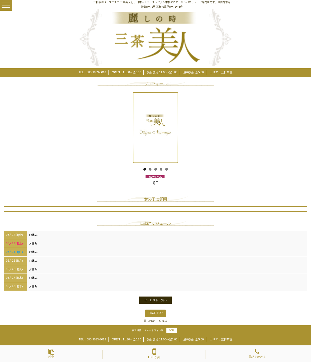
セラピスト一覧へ (155, 300)
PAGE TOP (155, 313)
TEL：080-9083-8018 (92, 72)
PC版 (171, 330)
